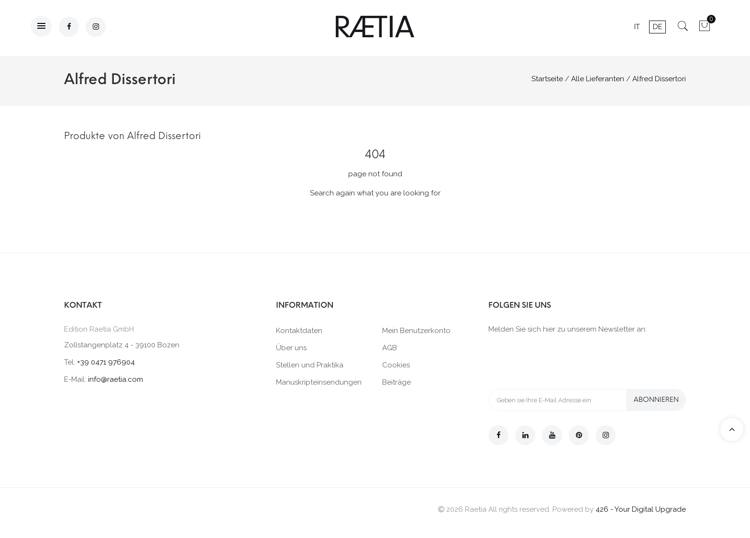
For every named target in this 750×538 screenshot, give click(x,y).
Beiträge (396, 382)
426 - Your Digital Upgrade (641, 509)
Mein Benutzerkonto (416, 330)
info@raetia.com (115, 379)
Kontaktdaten (299, 330)
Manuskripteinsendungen (319, 382)
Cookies (396, 365)
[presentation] (561, 360)
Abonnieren (656, 400)
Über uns (291, 348)
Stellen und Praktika (309, 365)
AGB (389, 348)
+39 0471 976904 (106, 362)
